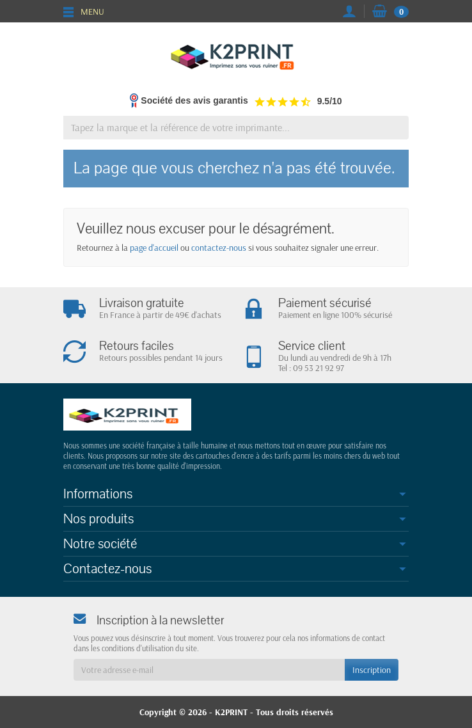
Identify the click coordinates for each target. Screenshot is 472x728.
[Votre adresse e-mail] (209, 670)
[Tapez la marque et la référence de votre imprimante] (236, 127)
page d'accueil (154, 247)
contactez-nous (218, 247)
